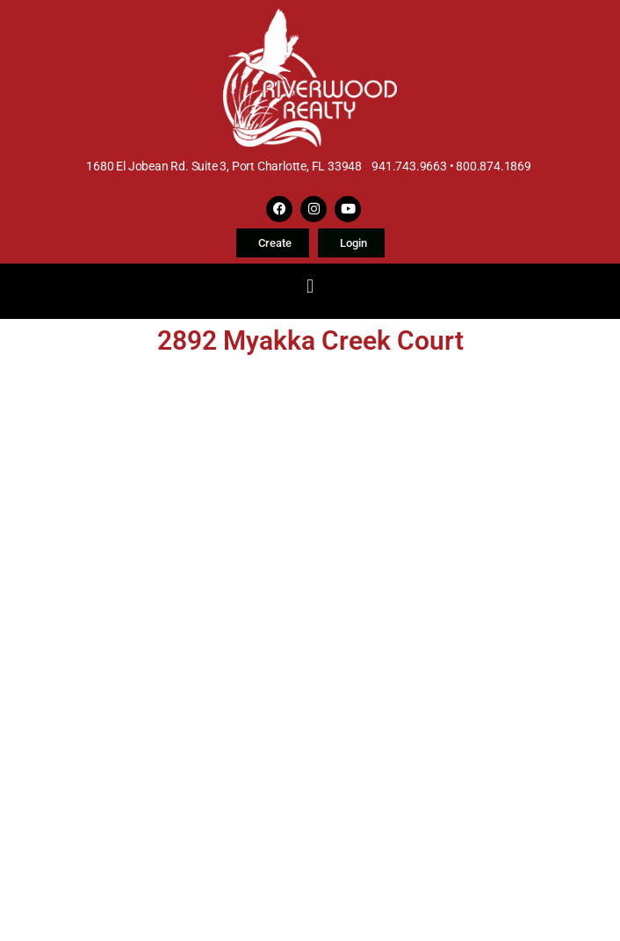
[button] (309, 286)
